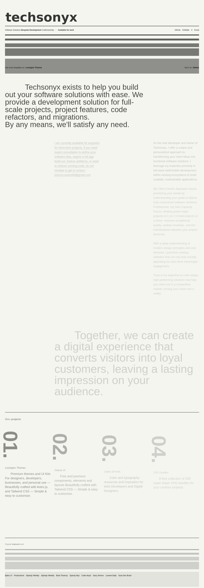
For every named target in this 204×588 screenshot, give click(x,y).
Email (196, 31)
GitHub (177, 31)
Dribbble (185, 31)
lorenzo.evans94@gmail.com (73, 177)
